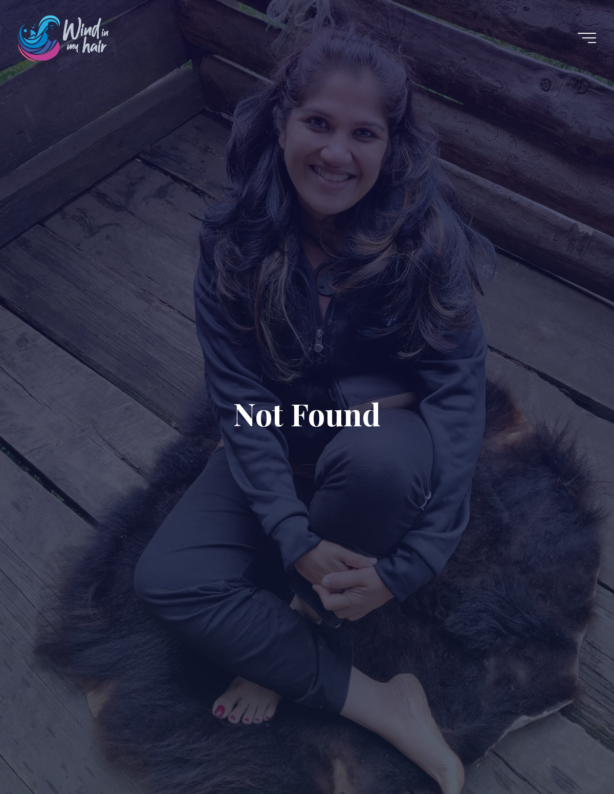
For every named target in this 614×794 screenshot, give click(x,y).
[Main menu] (587, 38)
